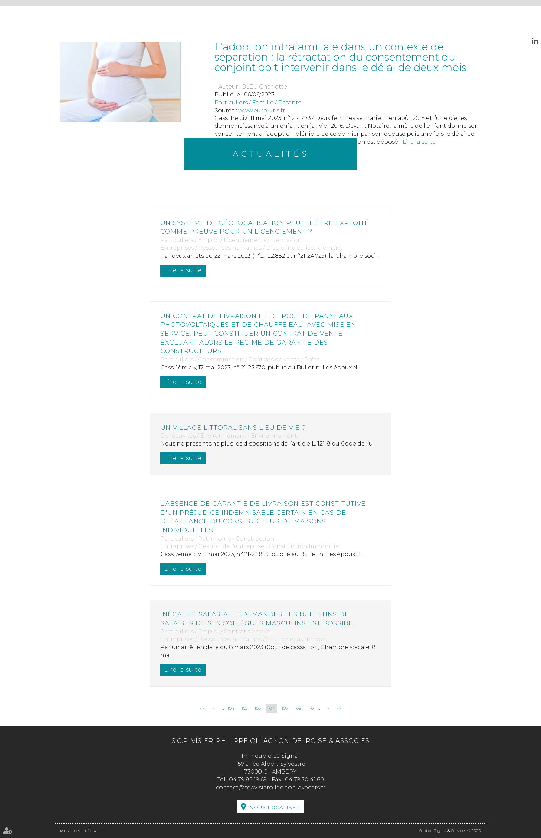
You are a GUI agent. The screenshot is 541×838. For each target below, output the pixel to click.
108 (285, 708)
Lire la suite (183, 270)
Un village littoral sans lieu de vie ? (233, 427)
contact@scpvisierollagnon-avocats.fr (270, 787)
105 (244, 708)
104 (231, 708)
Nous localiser (274, 807)
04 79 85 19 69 (248, 779)
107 (271, 708)
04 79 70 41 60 (304, 779)
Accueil (73, 16)
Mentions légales (82, 831)
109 (298, 708)
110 (311, 708)
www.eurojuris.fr (261, 110)
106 (258, 708)
